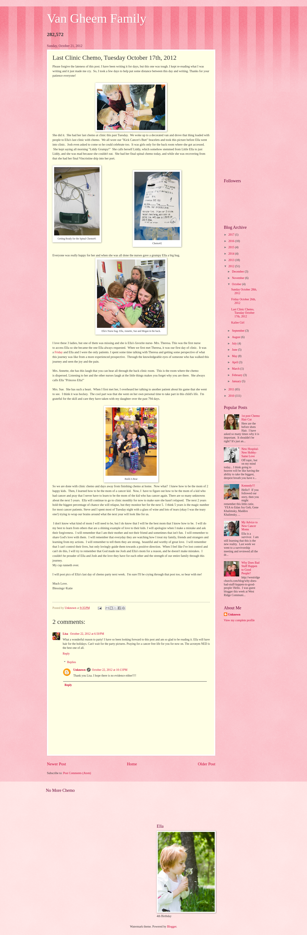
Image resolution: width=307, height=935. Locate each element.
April (235, 362)
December (238, 271)
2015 (231, 247)
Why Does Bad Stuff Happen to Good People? (250, 568)
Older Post (206, 764)
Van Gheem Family (96, 18)
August (236, 337)
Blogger (171, 926)
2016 (231, 241)
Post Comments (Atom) (77, 773)
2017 (231, 234)
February (237, 375)
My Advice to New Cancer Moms (250, 526)
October (237, 284)
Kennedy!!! (248, 485)
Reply (66, 653)
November (238, 278)
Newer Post (56, 764)
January (237, 381)
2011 (231, 389)
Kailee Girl (237, 322)
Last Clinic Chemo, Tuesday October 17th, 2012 (242, 313)
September (238, 330)
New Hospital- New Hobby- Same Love (250, 452)
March (236, 368)
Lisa (66, 633)
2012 (231, 266)
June (235, 349)
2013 (231, 260)
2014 (231, 253)
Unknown (79, 669)
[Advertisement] (242, 108)
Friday (59, 352)
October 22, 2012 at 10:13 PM (109, 669)
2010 (231, 395)
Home (132, 764)
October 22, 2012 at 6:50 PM (87, 633)
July (234, 343)
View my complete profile (239, 620)
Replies (71, 662)
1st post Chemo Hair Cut (251, 417)
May (235, 356)
